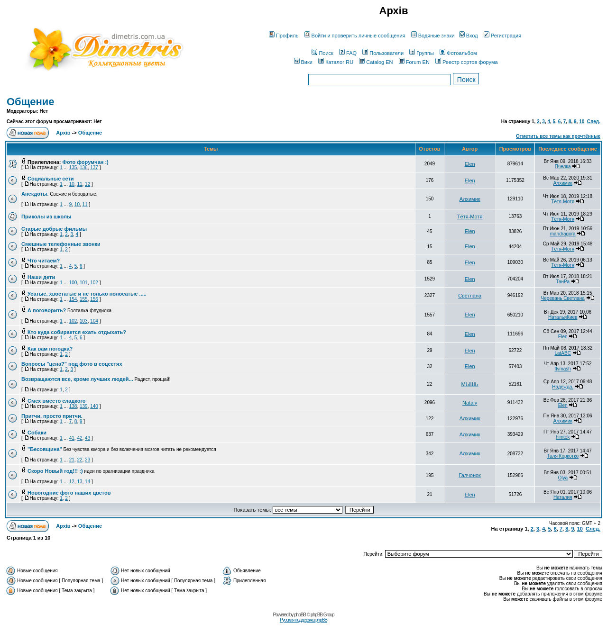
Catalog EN (376, 62)
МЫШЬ (469, 384)
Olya (563, 477)
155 (84, 299)
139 (84, 406)
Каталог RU (335, 62)
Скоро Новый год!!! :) (55, 471)
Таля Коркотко (563, 456)
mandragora (563, 233)
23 (87, 459)
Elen (470, 164)
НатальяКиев (562, 317)
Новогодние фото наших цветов (69, 493)
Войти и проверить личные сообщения (354, 35)
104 (94, 321)
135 (73, 167)
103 (84, 321)
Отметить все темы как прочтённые (558, 136)
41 (71, 438)
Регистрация (502, 35)
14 (87, 481)
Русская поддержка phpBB (303, 620)
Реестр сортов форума (466, 62)
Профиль (284, 35)
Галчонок (470, 475)
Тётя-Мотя (562, 201)
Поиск (322, 53)
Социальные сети (51, 178)
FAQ (348, 53)
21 (71, 459)
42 (79, 438)
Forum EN (414, 62)
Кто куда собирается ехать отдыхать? (77, 332)
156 (94, 299)
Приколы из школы (46, 216)
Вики (303, 62)
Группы (421, 53)
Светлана (469, 295)
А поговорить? (47, 310)
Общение (31, 102)
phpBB (300, 614)
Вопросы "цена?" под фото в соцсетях (71, 364)
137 (94, 167)
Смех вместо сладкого (57, 401)
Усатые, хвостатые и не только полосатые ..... (87, 294)
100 (73, 282)
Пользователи (383, 53)
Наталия (562, 497)
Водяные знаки (433, 35)
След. (593, 121)
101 (84, 282)
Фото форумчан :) (86, 162)
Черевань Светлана (563, 298)
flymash (562, 368)
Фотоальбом (458, 53)
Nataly (469, 403)
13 (79, 481)
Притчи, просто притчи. (52, 416)
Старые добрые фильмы (54, 229)
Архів (63, 132)
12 (87, 184)
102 (94, 282)
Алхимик (562, 183)
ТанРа (563, 281)
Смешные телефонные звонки (61, 244)
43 (87, 438)
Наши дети (41, 277)
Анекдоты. (34, 194)
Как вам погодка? (50, 349)
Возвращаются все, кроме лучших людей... (77, 379)
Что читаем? (44, 260)
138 (73, 406)
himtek (563, 437)
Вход (468, 35)
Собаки (37, 432)
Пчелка (563, 166)
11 (79, 184)
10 (581, 121)
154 (73, 299)
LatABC (562, 353)
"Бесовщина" (45, 449)
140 (94, 406)
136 (84, 167)
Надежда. (562, 386)
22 (79, 459)
